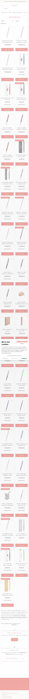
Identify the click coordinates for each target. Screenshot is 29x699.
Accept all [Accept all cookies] (24, 358)
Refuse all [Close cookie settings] (4, 358)
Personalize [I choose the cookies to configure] (14, 358)
